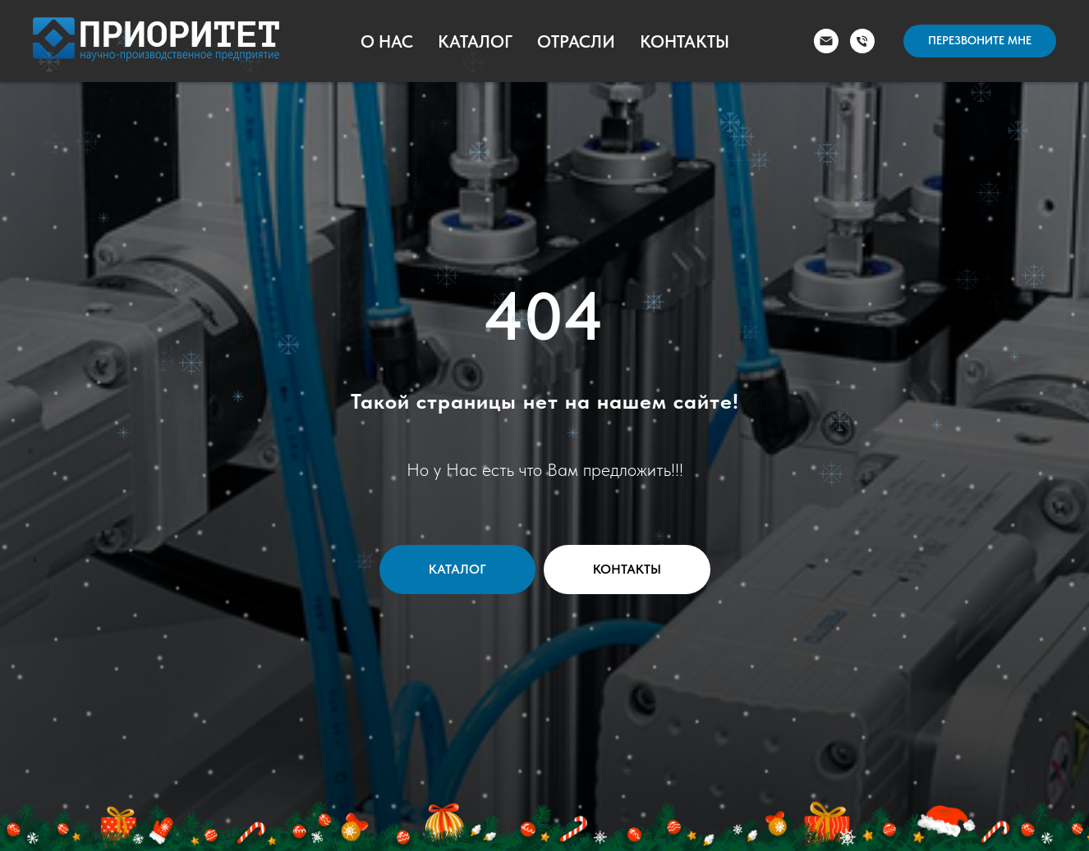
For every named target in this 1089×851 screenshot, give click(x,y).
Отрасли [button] (576, 41)
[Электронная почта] (826, 41)
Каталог (475, 41)
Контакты (684, 41)
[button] (979, 41)
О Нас (387, 41)
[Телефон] (862, 41)
